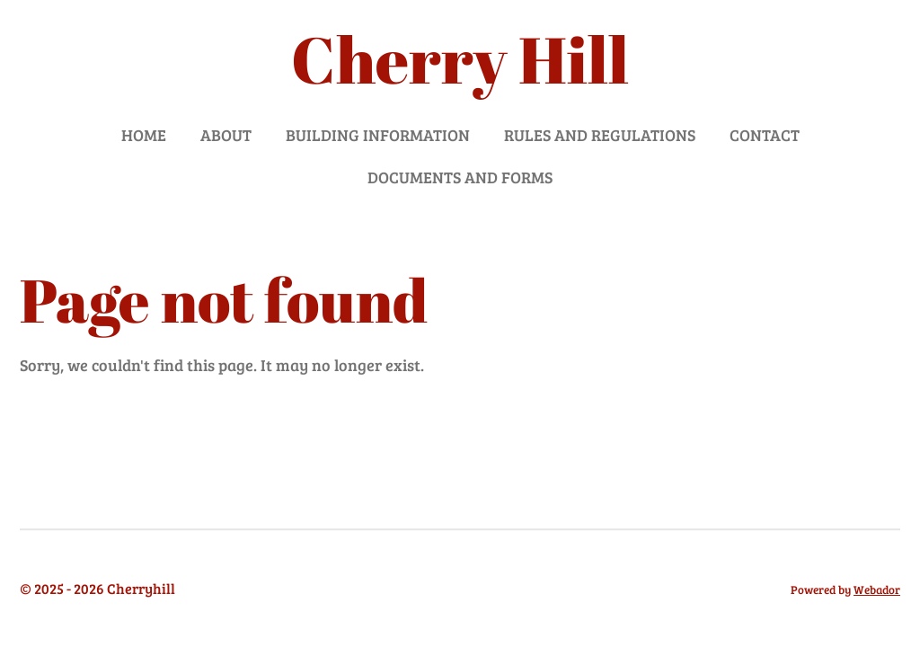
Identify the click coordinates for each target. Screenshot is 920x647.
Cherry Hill (460, 58)
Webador (877, 589)
